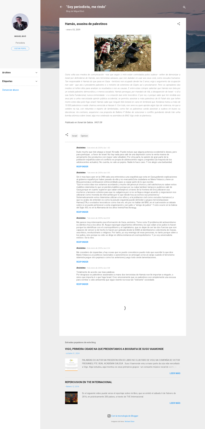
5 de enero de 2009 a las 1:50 (98, 148)
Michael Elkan (129, 421)
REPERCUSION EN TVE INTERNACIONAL (88, 382)
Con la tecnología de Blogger (122, 416)
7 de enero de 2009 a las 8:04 (98, 218)
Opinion (84, 136)
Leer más (175, 373)
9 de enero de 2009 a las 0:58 (98, 268)
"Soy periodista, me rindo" (86, 7)
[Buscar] (184, 7)
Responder (82, 166)
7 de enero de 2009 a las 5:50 (98, 173)
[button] (178, 24)
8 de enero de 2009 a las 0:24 (98, 248)
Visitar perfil (20, 49)
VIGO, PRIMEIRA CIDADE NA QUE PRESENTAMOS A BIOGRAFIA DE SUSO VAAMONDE (114, 348)
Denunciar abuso (10, 90)
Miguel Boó (20, 36)
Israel (74, 136)
